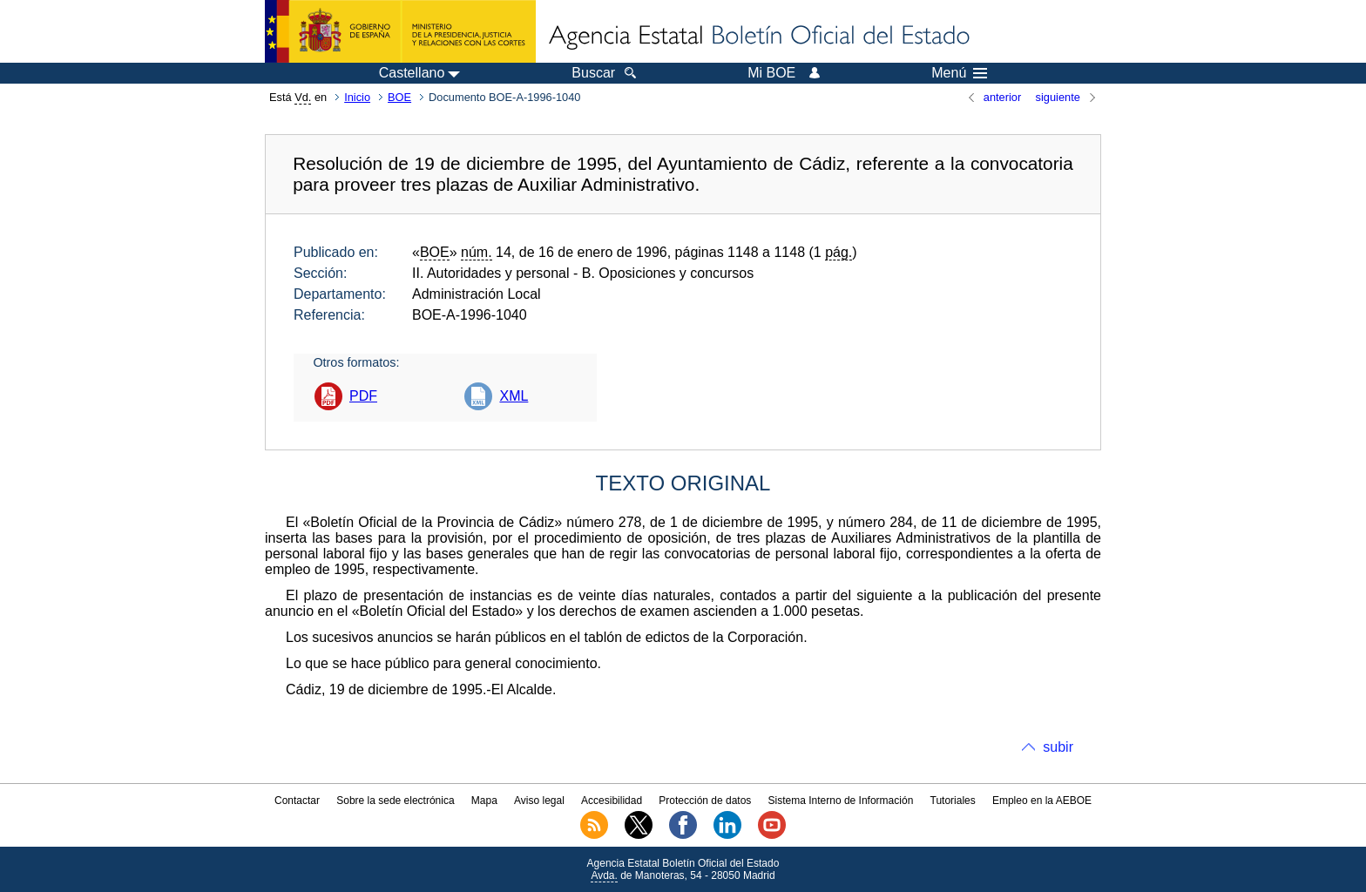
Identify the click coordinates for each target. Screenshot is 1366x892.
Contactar (297, 800)
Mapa (484, 800)
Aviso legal (539, 800)
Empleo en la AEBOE (1042, 800)
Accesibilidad (611, 800)
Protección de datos (705, 800)
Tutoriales (953, 800)
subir (1058, 747)
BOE (399, 97)
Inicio (357, 97)
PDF (363, 396)
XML (513, 396)
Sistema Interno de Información (841, 800)
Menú (959, 73)
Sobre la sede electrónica (395, 800)
